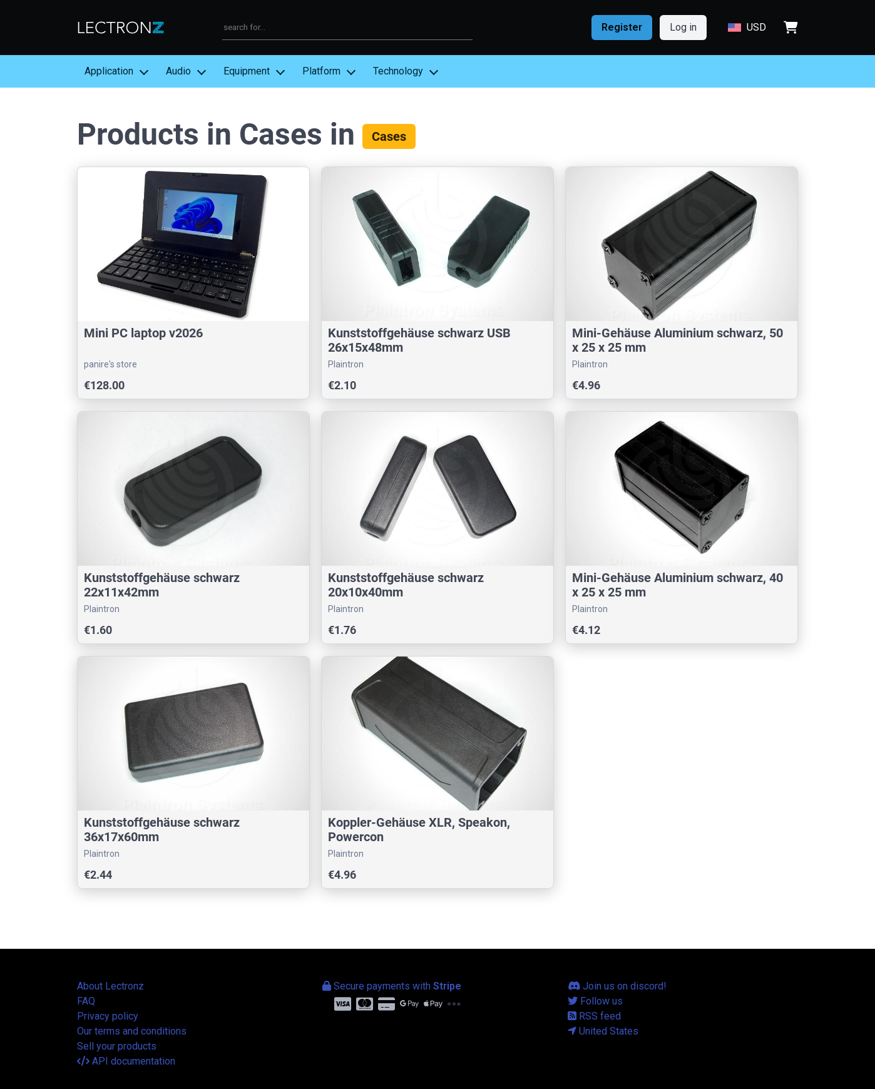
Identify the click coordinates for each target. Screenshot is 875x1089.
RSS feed (594, 1016)
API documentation (126, 1061)
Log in (683, 27)
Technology (398, 71)
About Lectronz (110, 986)
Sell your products (116, 1046)
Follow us (595, 1001)
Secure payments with (391, 986)
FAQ (86, 1001)
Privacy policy (107, 1016)
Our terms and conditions (132, 1031)
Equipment (246, 71)
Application (108, 71)
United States (603, 1031)
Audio (178, 71)
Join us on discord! (617, 986)
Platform (321, 71)
